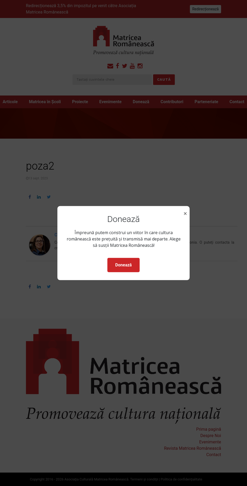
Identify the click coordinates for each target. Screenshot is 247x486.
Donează (123, 264)
